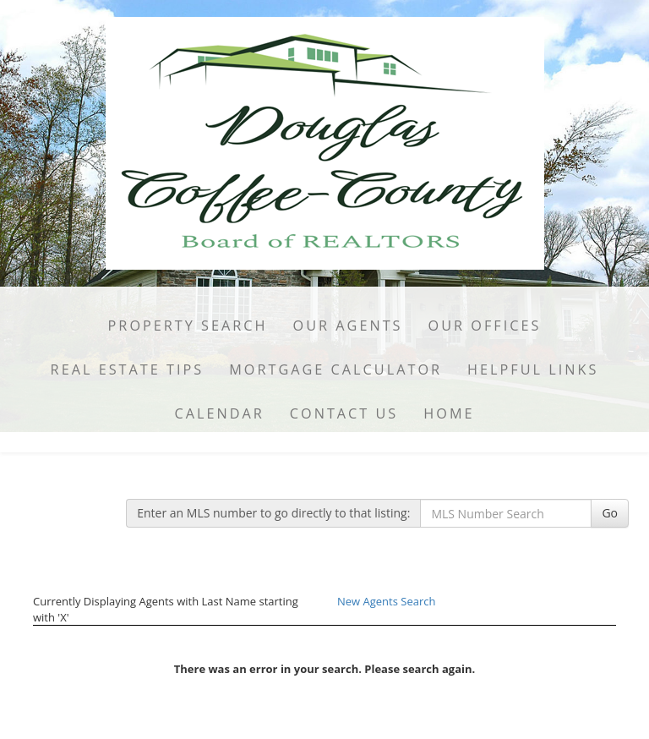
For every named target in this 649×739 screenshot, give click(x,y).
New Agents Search (386, 601)
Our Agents (348, 325)
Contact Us (344, 413)
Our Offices (485, 325)
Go (610, 513)
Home (448, 413)
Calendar (219, 413)
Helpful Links (532, 369)
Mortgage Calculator (335, 369)
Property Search (188, 325)
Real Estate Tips (128, 369)
